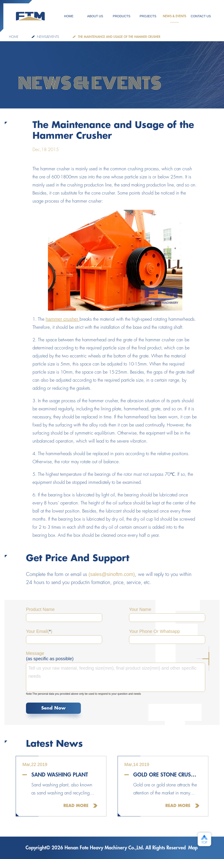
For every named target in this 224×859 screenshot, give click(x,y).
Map (193, 847)
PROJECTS (148, 16)
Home (13, 36)
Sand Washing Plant (59, 774)
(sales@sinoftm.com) (111, 574)
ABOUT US (95, 16)
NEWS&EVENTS (48, 36)
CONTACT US (201, 16)
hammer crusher (63, 319)
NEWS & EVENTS (174, 18)
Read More (75, 806)
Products (121, 16)
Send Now (53, 708)
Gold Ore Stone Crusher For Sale (166, 774)
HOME (68, 16)
